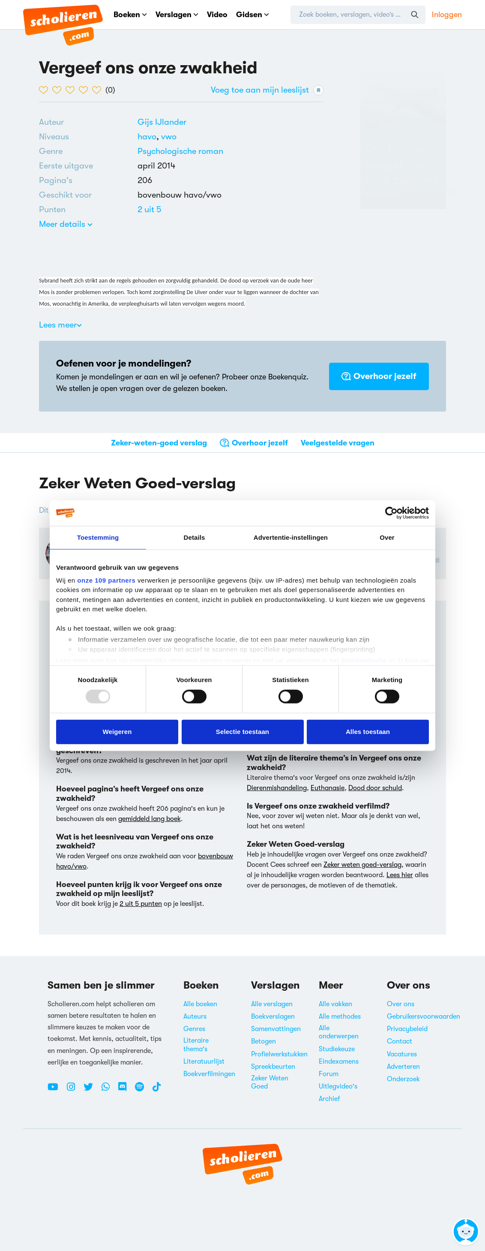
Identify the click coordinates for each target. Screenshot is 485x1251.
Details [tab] (194, 537)
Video (217, 14)
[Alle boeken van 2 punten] (150, 209)
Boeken (130, 14)
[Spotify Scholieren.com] (142, 1090)
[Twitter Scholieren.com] (91, 1090)
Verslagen (177, 14)
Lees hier (399, 875)
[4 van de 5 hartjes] (85, 90)
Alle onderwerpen (339, 1032)
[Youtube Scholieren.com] (56, 1090)
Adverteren (403, 1067)
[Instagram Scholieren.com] (74, 1090)
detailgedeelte (364, 660)
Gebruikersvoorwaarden (423, 1016)
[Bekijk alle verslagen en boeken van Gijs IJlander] (162, 122)
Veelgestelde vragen (337, 443)
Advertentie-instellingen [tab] (291, 537)
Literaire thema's (196, 1045)
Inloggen (447, 14)
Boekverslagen (273, 1016)
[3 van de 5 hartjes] (72, 90)
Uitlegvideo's (338, 1086)
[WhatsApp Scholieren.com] (109, 1090)
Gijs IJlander (162, 122)
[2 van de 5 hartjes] (59, 90)
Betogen (263, 1041)
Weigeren (117, 731)
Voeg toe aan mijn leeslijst (267, 90)
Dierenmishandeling (277, 788)
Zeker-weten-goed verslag (159, 443)
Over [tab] (387, 537)
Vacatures (402, 1054)
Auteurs (195, 1016)
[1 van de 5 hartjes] (45, 90)
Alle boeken (200, 1004)
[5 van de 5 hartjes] (98, 90)
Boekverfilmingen (209, 1074)
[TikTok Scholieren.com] (157, 1090)
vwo (169, 136)
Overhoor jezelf (378, 376)
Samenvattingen (276, 1029)
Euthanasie (327, 788)
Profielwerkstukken (279, 1054)
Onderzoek (403, 1079)
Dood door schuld (375, 788)
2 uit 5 (150, 209)
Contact (399, 1041)
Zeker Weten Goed (269, 1082)
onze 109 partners (106, 579)
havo (149, 136)
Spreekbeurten (273, 1067)
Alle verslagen (272, 1004)
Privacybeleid (407, 1029)
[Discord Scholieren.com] (125, 1090)
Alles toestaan (368, 731)
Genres (194, 1029)
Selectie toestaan (242, 731)
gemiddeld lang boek (149, 819)
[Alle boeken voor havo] (149, 136)
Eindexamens (339, 1061)
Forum (328, 1074)
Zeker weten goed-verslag (362, 865)
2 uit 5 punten (141, 904)
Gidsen (252, 14)
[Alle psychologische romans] (180, 151)
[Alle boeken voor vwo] (169, 136)
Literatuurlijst (204, 1061)
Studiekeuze (337, 1049)
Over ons (400, 1004)
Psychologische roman (180, 151)
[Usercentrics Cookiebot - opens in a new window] (391, 513)
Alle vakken (335, 1004)
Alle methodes (340, 1016)
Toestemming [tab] (98, 537)
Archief (329, 1099)
